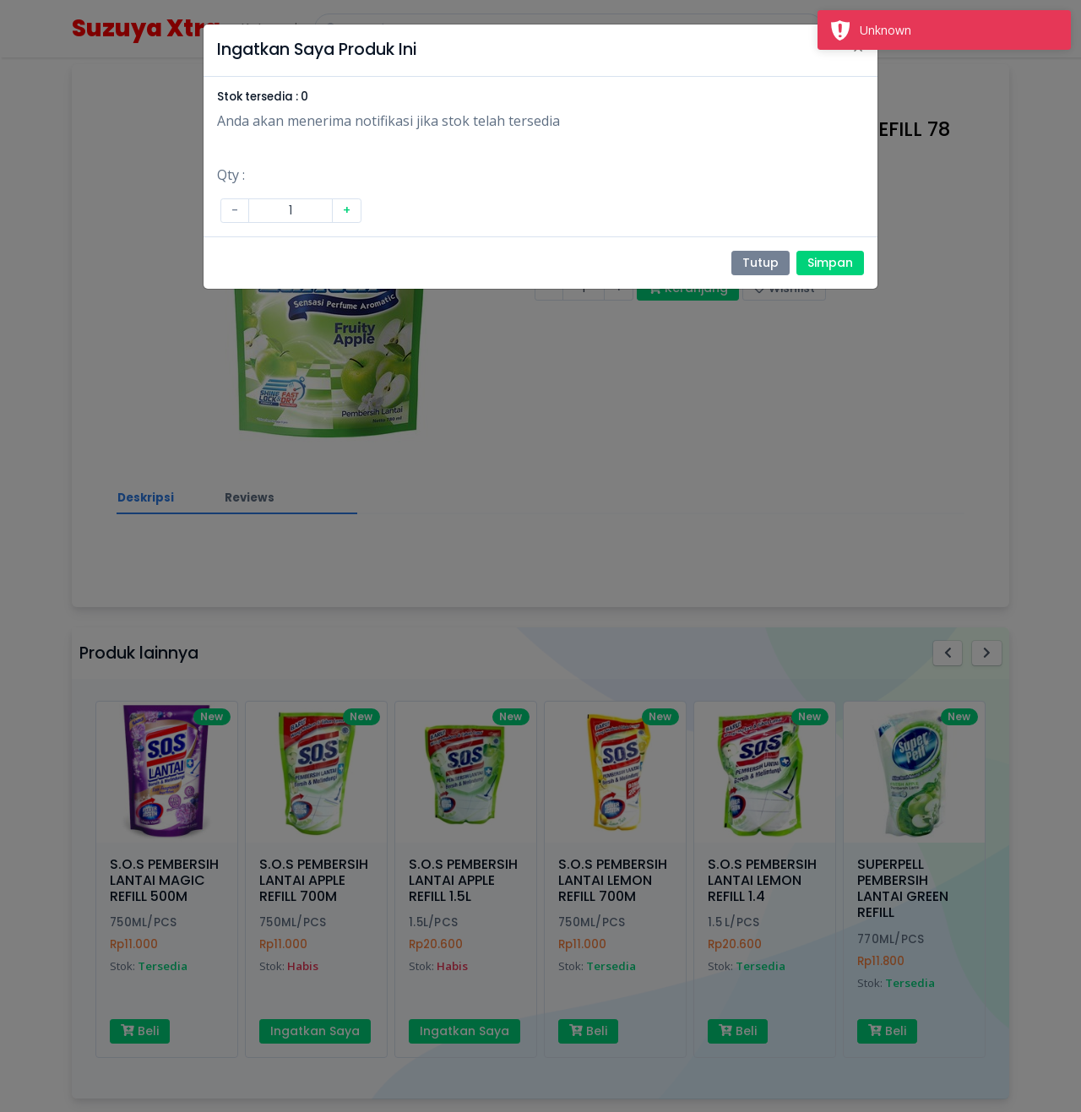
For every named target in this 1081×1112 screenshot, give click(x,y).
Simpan (830, 262)
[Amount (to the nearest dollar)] (290, 210)
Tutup (760, 262)
